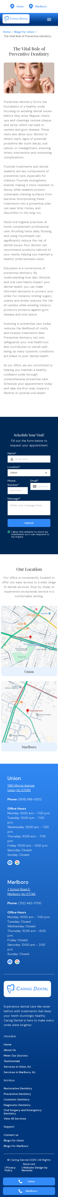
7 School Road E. (18, 889)
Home (7, 32)
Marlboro (31, 1191)
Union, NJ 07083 (19, 790)
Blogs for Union (24, 32)
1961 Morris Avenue (20, 785)
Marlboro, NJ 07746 (21, 894)
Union (31, 1181)
